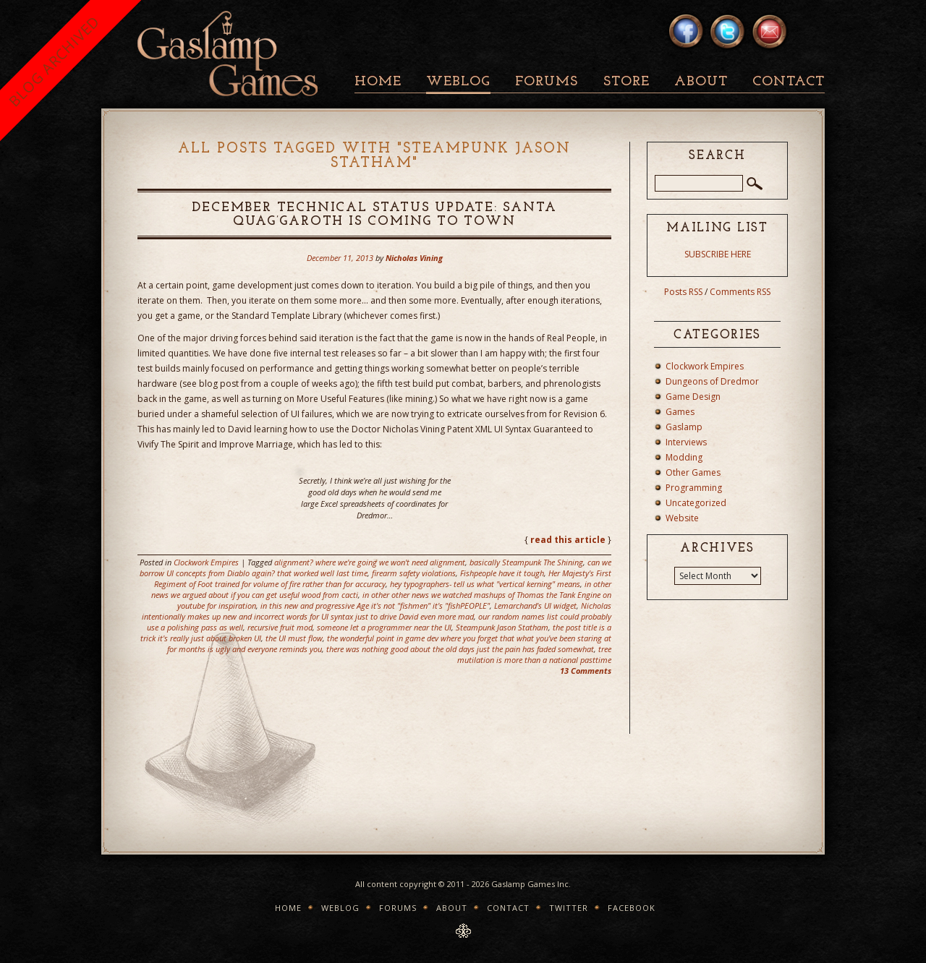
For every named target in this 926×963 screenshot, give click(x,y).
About (701, 82)
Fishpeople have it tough (502, 573)
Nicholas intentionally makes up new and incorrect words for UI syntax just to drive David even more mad (376, 611)
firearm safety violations (414, 573)
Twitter (568, 907)
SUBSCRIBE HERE (717, 254)
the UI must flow (294, 638)
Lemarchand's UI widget (535, 605)
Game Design (693, 396)
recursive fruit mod (280, 627)
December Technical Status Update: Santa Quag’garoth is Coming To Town (374, 214)
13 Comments (585, 670)
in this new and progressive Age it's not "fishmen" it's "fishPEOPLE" (375, 605)
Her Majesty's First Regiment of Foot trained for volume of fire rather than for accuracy (382, 578)
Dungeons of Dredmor (712, 381)
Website (682, 518)
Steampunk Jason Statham (502, 627)
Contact (788, 82)
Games (680, 412)
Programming (694, 488)
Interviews (686, 442)
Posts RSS (683, 292)
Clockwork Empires (206, 562)
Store (626, 82)
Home (378, 82)
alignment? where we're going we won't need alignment (369, 562)
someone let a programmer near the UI (384, 627)
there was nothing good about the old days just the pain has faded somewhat (460, 648)
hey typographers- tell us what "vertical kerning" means (485, 583)
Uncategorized (696, 503)
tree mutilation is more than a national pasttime (534, 654)
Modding (684, 457)
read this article (568, 540)
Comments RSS (740, 292)
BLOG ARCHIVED (53, 61)
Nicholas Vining (414, 257)
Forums (546, 82)
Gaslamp (684, 427)
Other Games (693, 472)
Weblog (458, 82)
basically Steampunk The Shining (526, 562)
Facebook (631, 907)
